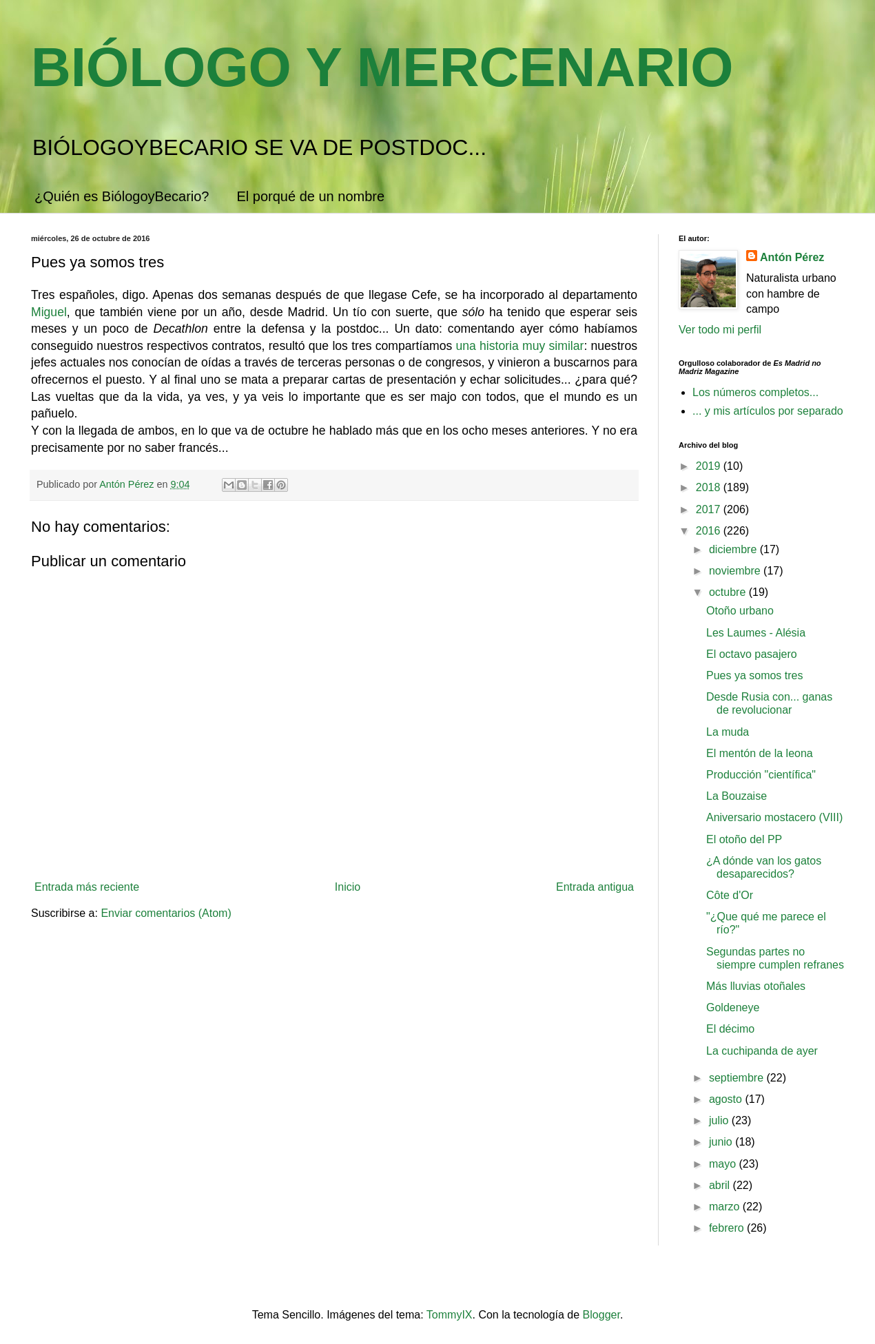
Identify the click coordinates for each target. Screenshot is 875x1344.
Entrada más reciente (86, 887)
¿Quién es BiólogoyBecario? (121, 196)
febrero (728, 1228)
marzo (726, 1206)
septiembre (738, 1078)
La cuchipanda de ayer (762, 1051)
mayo (724, 1164)
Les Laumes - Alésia (755, 633)
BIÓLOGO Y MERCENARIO (382, 67)
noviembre (736, 571)
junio (722, 1142)
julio (720, 1120)
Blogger (601, 1315)
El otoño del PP (744, 839)
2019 (709, 466)
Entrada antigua (595, 887)
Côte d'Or (729, 895)
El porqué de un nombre (310, 196)
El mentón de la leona (759, 753)
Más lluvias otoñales (755, 986)
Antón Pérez (792, 257)
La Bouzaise (736, 796)
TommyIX (449, 1315)
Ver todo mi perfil (720, 329)
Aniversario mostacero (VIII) (774, 817)
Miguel (49, 312)
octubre (729, 592)
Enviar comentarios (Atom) (166, 913)
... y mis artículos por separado (767, 411)
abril (721, 1185)
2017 (709, 509)
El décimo (730, 1029)
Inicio (347, 887)
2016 (709, 531)
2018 (709, 487)
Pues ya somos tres (754, 675)
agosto (727, 1099)
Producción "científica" (761, 774)
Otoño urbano (740, 611)
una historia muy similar (519, 346)
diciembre (734, 549)
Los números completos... (755, 392)
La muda (727, 732)
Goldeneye (732, 1007)
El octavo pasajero (751, 654)
